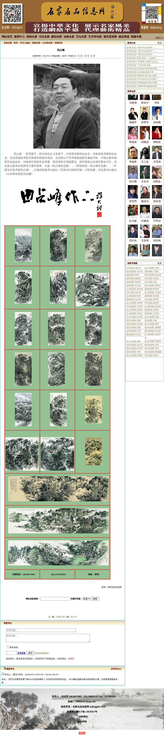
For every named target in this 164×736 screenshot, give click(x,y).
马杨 (155, 320)
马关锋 (138, 299)
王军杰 (157, 164)
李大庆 (140, 271)
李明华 (140, 303)
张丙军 (156, 299)
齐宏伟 (133, 204)
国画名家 (31, 36)
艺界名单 (131, 61)
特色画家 (149, 345)
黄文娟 (158, 275)
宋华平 (145, 125)
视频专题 (136, 36)
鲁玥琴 (156, 289)
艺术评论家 (95, 36)
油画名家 (69, 36)
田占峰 (133, 184)
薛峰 (139, 320)
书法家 (130, 268)
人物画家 (131, 289)
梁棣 (139, 327)
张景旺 (156, 310)
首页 (16, 43)
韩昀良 (157, 145)
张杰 (157, 348)
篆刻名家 (56, 36)
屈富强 (138, 268)
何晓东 (145, 145)
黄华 (157, 345)
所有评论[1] (116, 670)
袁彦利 (138, 282)
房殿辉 (158, 327)
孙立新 (158, 331)
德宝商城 (123, 36)
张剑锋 (157, 125)
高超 (157, 317)
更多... (160, 43)
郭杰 (139, 296)
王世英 (145, 243)
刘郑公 (140, 313)
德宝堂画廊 (110, 36)
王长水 (145, 184)
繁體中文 (159, 38)
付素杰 (145, 223)
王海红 (156, 271)
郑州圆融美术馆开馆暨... (147, 82)
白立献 (133, 223)
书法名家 (44, 36)
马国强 (133, 105)
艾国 (157, 268)
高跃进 (138, 292)
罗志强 (158, 352)
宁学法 (157, 223)
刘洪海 (157, 243)
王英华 (140, 306)
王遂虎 (158, 292)
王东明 (156, 313)
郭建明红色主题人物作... (147, 75)
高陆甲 (140, 310)
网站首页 (7, 36)
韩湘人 (156, 355)
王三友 (145, 164)
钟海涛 (133, 145)
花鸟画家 (131, 271)
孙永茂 (157, 204)
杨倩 (157, 324)
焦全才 (145, 105)
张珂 (139, 331)
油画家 (148, 320)
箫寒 (139, 341)
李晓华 (158, 341)
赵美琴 (158, 306)
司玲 (139, 352)
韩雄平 (133, 125)
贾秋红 (158, 285)
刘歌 (155, 282)
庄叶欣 (133, 243)
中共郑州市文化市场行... (147, 79)
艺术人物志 (25, 43)
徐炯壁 (138, 278)
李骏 (137, 275)
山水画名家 (47, 43)
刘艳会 (59, 617)
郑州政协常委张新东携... (147, 68)
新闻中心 (19, 36)
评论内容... (53, 639)
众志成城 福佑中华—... (147, 72)
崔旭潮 (156, 296)
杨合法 (145, 204)
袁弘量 (138, 285)
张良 (156, 105)
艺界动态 (131, 47)
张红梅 (140, 289)
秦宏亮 (156, 303)
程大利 (74, 617)
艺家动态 (131, 58)
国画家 (148, 271)
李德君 (133, 164)
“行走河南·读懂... (144, 65)
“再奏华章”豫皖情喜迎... (147, 86)
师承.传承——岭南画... (147, 58)
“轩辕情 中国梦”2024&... (148, 61)
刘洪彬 (140, 324)
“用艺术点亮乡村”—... (146, 47)
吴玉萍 (140, 317)
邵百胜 (140, 348)
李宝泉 (138, 334)
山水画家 (149, 268)
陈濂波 (140, 355)
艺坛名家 (81, 36)
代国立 (156, 278)
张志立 (140, 345)
